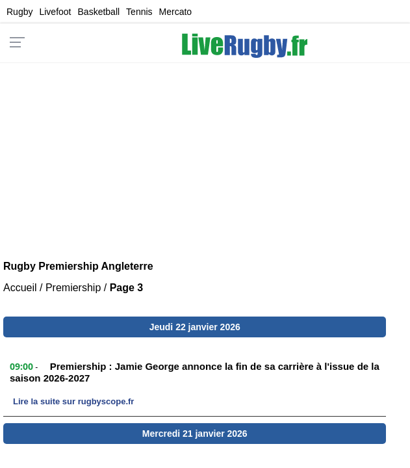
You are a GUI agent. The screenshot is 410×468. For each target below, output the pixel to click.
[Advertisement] (205, 153)
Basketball (99, 11)
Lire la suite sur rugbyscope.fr (73, 401)
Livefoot (55, 11)
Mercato (175, 11)
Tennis (139, 11)
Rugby (19, 11)
